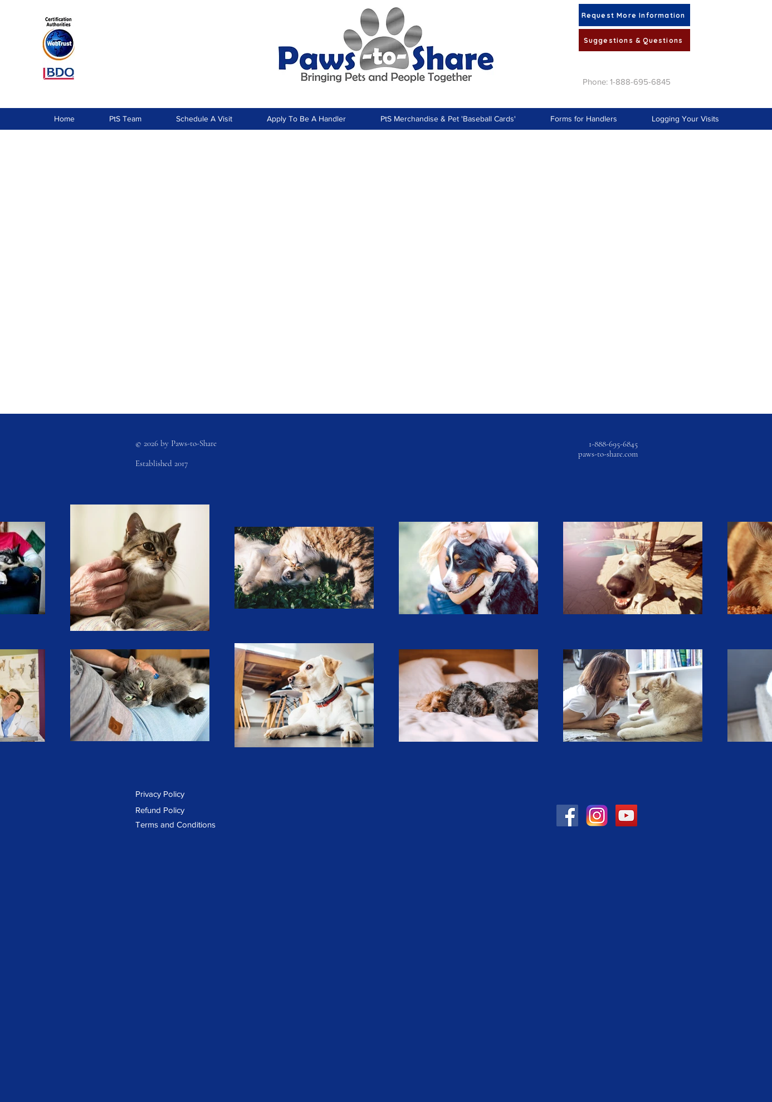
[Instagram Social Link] (597, 815)
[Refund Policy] (164, 810)
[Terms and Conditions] (175, 824)
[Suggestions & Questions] (634, 40)
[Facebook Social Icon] (567, 815)
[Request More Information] (634, 15)
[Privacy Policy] (164, 793)
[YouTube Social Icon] (626, 815)
